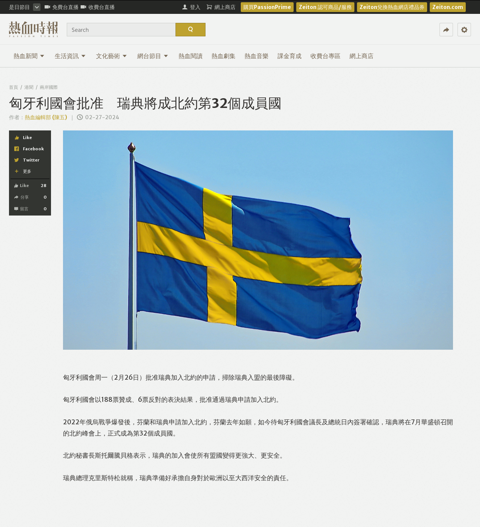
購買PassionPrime (267, 7)
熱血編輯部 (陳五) (46, 117)
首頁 (13, 87)
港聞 (28, 87)
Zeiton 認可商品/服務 (325, 7)
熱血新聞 (29, 56)
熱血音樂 (256, 56)
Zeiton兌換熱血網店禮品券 (392, 7)
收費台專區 (325, 56)
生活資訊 (70, 56)
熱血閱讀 (190, 56)
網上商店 (362, 56)
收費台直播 (98, 7)
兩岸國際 (49, 87)
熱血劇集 (224, 56)
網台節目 (152, 56)
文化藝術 (111, 56)
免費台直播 (62, 7)
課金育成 (290, 56)
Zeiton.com (447, 7)
